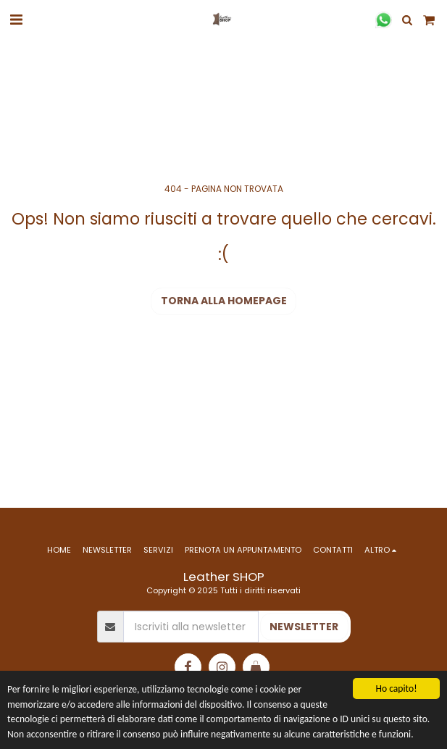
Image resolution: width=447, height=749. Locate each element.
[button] (16, 19)
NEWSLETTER (304, 626)
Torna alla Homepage (224, 300)
